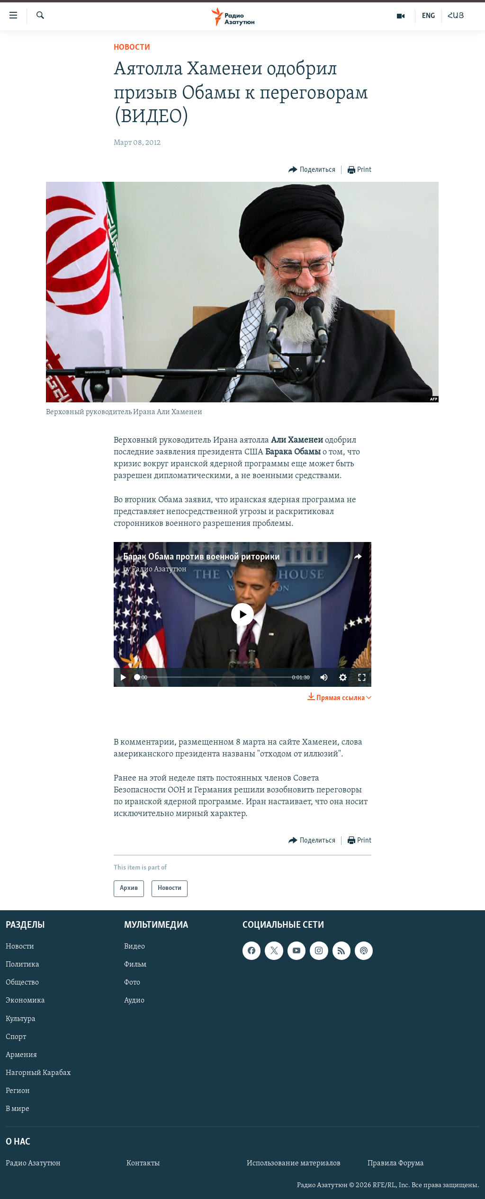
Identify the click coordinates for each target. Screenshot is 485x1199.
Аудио (134, 1000)
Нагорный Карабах (38, 1072)
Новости (132, 47)
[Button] (311, 170)
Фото (132, 982)
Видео (134, 946)
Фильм (135, 964)
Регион (18, 1090)
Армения (21, 1054)
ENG (428, 16)
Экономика (25, 1000)
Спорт (16, 1036)
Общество (22, 982)
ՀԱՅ (456, 16)
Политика (22, 964)
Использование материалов (294, 1163)
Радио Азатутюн (159, 569)
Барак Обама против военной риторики (201, 557)
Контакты (143, 1163)
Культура (21, 1018)
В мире (17, 1108)
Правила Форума (396, 1163)
